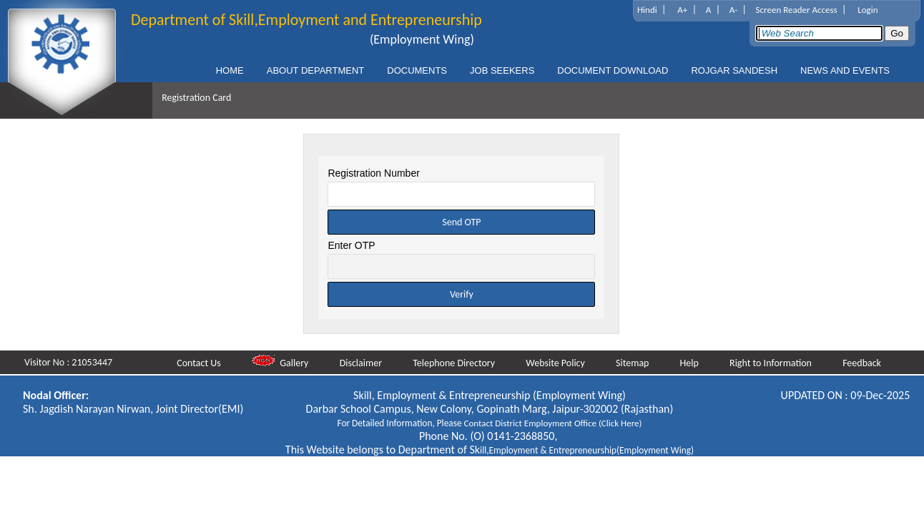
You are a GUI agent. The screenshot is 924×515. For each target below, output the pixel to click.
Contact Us (202, 363)
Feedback (862, 363)
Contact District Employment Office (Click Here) (553, 423)
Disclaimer (364, 363)
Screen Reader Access (796, 9)
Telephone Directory (456, 363)
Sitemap (634, 363)
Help (691, 363)
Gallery (284, 363)
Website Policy (558, 363)
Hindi (647, 9)
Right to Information (772, 363)
